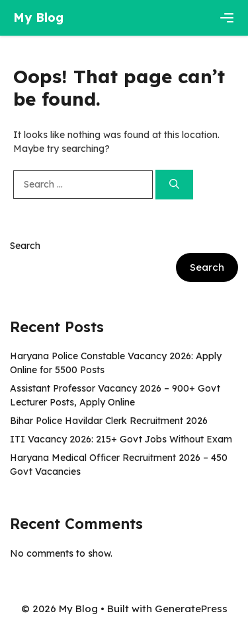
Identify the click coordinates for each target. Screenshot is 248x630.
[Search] (174, 184)
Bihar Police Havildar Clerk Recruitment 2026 (109, 421)
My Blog (38, 17)
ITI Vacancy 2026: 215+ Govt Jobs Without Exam (121, 439)
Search (25, 246)
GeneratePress (191, 608)
